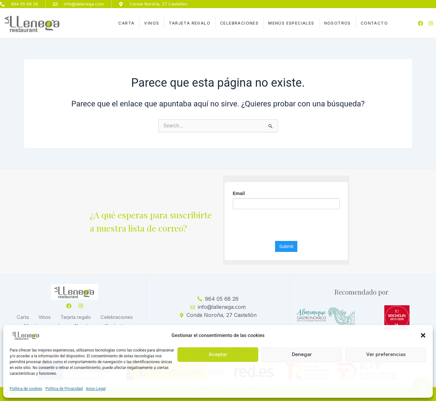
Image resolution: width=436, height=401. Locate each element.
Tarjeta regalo (189, 23)
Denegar (302, 354)
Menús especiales (291, 23)
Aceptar (218, 354)
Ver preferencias (386, 354)
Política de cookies (26, 388)
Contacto (374, 23)
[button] (423, 335)
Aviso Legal (96, 388)
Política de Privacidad (64, 388)
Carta (126, 23)
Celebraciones (239, 23)
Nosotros (337, 23)
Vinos (151, 23)
